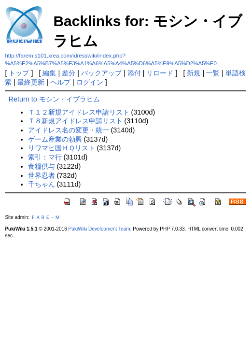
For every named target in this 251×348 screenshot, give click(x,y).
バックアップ (101, 73)
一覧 (213, 73)
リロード (159, 73)
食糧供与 (41, 166)
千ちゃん (41, 184)
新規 (193, 73)
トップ (19, 73)
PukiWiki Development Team (99, 229)
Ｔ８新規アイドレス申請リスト (75, 121)
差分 (68, 73)
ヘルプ (60, 82)
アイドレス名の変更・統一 (68, 130)
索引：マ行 (45, 157)
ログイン (89, 82)
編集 (49, 73)
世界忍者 (41, 175)
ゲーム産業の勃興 (55, 139)
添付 (134, 73)
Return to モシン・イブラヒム (54, 99)
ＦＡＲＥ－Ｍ (45, 217)
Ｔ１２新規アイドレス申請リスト (78, 112)
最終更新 (30, 82)
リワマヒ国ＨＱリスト (61, 148)
